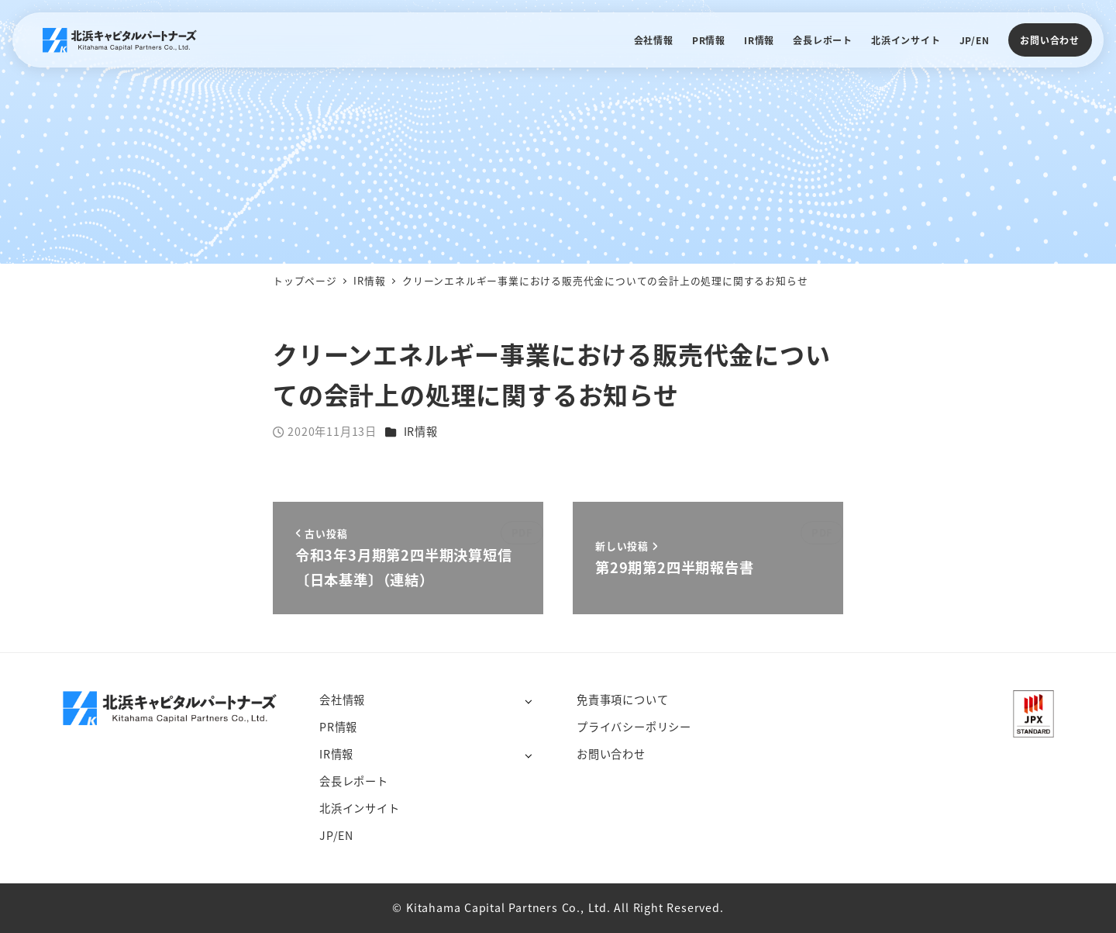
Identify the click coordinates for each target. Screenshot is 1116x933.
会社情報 (342, 699)
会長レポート (353, 781)
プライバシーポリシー (634, 726)
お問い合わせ (1050, 40)
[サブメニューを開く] (528, 700)
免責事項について (622, 699)
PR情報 (338, 726)
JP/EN (336, 835)
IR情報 (421, 431)
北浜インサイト (359, 808)
